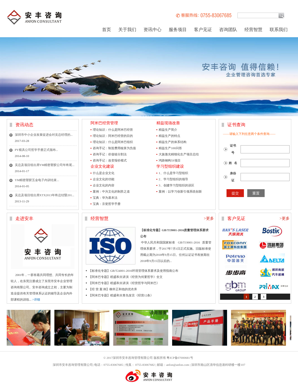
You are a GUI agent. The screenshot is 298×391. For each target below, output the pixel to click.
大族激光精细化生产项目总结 (179, 154)
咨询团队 (228, 29)
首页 (106, 29)
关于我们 (127, 29)
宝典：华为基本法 (105, 197)
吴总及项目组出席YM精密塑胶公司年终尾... (45, 165)
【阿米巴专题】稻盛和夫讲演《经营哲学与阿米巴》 (124, 283)
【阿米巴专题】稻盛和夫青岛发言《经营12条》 (121, 295)
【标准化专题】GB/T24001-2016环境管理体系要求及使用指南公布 (133, 270)
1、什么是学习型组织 (173, 173)
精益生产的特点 (169, 135)
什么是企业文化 (103, 173)
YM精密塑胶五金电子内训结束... (37, 180)
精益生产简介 (168, 129)
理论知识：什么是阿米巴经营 (113, 129)
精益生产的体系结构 (172, 142)
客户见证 (203, 29)
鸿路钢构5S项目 (170, 160)
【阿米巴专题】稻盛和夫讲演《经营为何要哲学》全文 (126, 276)
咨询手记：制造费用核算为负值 (114, 148)
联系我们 (279, 29)
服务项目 (178, 29)
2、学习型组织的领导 (173, 179)
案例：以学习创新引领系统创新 (180, 191)
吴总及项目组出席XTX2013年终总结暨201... (44, 195)
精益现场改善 (168, 123)
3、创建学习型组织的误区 (176, 185)
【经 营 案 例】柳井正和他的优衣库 (113, 289)
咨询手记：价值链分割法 (110, 154)
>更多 (209, 218)
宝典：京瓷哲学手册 (107, 203)
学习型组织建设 (170, 166)
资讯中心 (152, 29)
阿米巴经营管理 (104, 123)
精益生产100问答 (170, 148)
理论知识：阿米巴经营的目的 (113, 135)
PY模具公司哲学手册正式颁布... (36, 149)
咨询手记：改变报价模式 (110, 160)
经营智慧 (253, 29)
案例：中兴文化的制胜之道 (111, 191)
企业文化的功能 (103, 179)
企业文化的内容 (103, 185)
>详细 (36, 299)
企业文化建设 (102, 166)
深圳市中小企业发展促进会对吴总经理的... (44, 134)
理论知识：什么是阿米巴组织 (113, 142)
